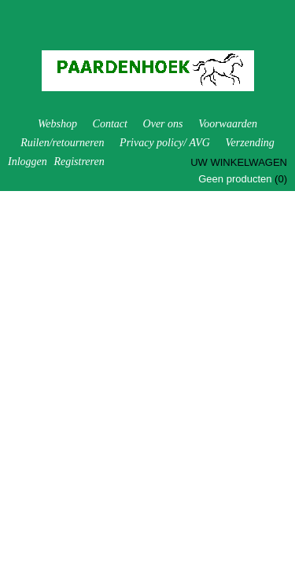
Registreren (78, 161)
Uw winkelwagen (238, 162)
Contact (110, 124)
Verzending (250, 143)
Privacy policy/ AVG (165, 143)
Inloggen (27, 161)
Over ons (163, 124)
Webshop (57, 124)
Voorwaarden (227, 124)
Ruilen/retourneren (62, 143)
